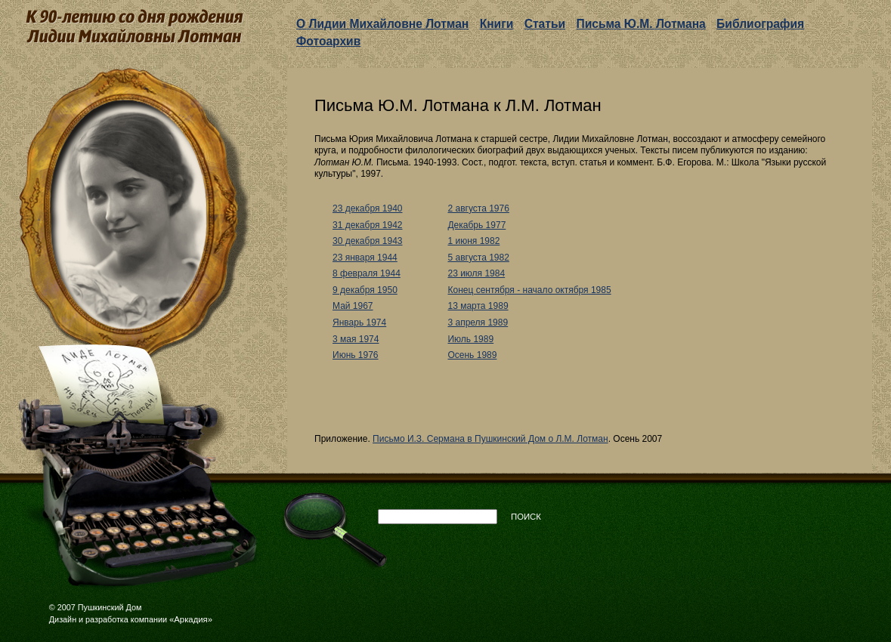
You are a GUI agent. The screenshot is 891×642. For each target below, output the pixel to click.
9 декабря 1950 (365, 290)
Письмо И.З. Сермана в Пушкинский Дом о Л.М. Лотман (490, 439)
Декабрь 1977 (476, 225)
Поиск (526, 516)
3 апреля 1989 (477, 322)
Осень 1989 (472, 355)
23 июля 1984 (476, 273)
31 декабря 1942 (367, 225)
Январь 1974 (359, 322)
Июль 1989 (470, 339)
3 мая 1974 (356, 339)
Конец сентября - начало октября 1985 (529, 290)
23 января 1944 (365, 257)
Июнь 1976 (356, 355)
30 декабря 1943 (367, 241)
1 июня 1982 (473, 241)
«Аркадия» (190, 619)
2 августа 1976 (478, 208)
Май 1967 (353, 306)
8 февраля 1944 (367, 273)
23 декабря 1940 (367, 208)
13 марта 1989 (477, 306)
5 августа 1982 (478, 257)
